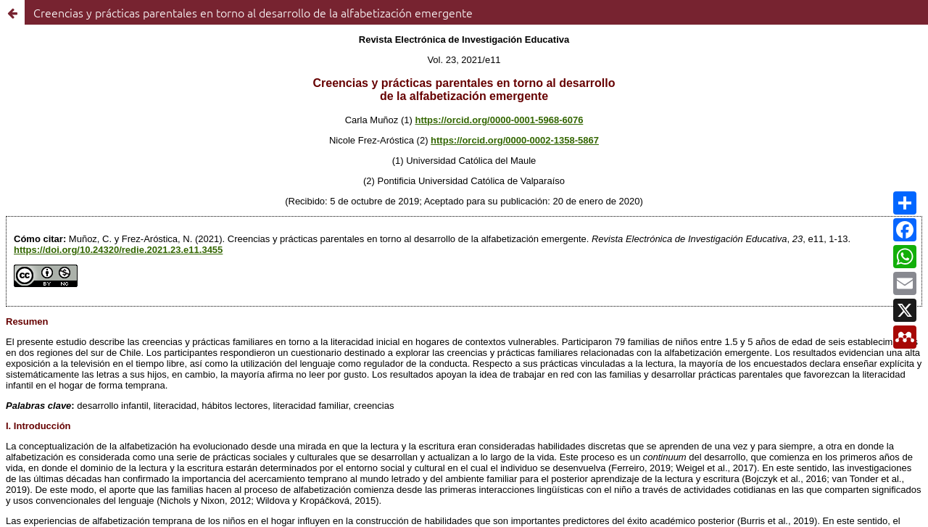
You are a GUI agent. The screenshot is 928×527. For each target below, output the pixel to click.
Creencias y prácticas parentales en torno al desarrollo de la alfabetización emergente (253, 12)
